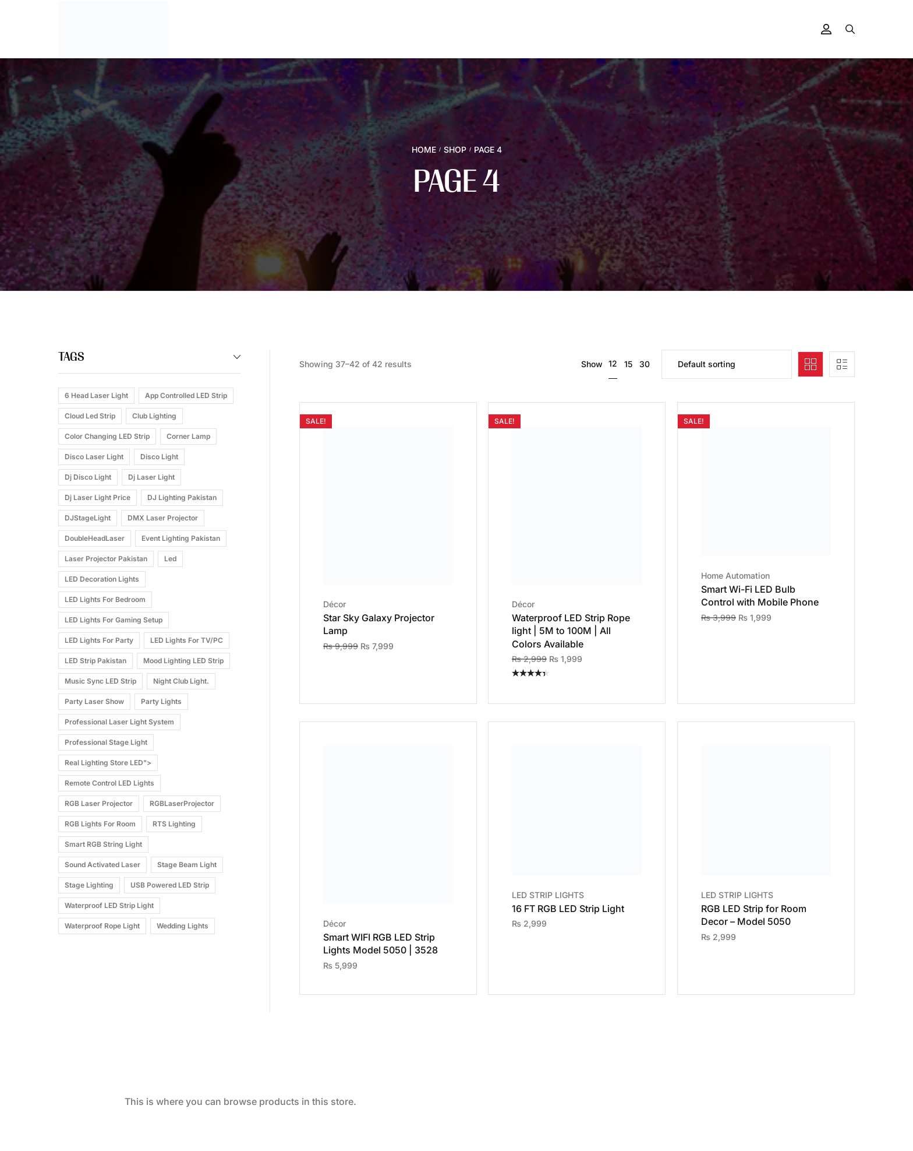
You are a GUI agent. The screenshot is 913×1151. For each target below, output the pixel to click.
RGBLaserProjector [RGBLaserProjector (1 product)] (182, 803)
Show (592, 364)
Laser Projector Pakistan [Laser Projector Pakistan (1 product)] (106, 558)
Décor (334, 604)
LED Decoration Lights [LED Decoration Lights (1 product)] (102, 579)
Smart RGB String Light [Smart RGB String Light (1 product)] (103, 844)
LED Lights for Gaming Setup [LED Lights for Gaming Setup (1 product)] (113, 619)
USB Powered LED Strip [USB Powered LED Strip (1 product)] (169, 885)
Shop (455, 149)
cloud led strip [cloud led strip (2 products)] (90, 415)
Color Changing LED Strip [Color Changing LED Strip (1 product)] (107, 436)
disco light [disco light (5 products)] (159, 456)
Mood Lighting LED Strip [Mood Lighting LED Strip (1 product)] (183, 660)
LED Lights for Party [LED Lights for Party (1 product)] (99, 640)
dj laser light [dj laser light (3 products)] (151, 477)
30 (644, 364)
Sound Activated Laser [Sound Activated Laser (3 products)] (102, 864)
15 (628, 364)
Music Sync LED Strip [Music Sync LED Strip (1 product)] (100, 681)
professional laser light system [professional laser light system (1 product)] (119, 721)
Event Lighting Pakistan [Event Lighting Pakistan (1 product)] (180, 538)
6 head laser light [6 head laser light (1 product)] (96, 395)
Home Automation (735, 575)
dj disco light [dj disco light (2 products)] (88, 477)
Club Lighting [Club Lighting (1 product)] (154, 415)
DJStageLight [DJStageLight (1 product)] (88, 517)
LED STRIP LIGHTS (548, 895)
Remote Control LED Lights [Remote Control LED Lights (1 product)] (109, 783)
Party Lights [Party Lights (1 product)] (161, 701)
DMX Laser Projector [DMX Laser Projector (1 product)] (163, 517)
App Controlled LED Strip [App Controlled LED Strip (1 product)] (186, 395)
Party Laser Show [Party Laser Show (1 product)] (94, 701)
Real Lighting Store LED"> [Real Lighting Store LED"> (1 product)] (108, 762)
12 (612, 363)
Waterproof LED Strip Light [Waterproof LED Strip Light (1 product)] (109, 905)
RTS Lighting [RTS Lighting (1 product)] (174, 823)
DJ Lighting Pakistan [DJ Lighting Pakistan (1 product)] (182, 497)
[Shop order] (727, 364)
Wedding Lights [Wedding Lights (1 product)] (182, 925)
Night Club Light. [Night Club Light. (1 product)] (181, 681)
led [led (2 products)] (170, 558)
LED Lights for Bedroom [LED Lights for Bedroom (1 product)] (105, 599)
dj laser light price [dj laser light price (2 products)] (97, 497)
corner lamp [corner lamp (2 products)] (188, 436)
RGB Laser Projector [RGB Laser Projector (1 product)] (99, 803)
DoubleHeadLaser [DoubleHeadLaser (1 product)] (95, 538)
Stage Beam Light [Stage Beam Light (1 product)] (187, 864)
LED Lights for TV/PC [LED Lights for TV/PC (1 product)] (186, 640)
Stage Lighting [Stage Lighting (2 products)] (89, 885)
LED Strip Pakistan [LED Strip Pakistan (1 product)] (95, 660)
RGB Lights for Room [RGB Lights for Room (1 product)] (100, 823)
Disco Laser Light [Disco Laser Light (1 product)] (94, 456)
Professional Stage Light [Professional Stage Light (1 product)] (106, 742)
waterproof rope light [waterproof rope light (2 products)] (102, 925)
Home (424, 149)
